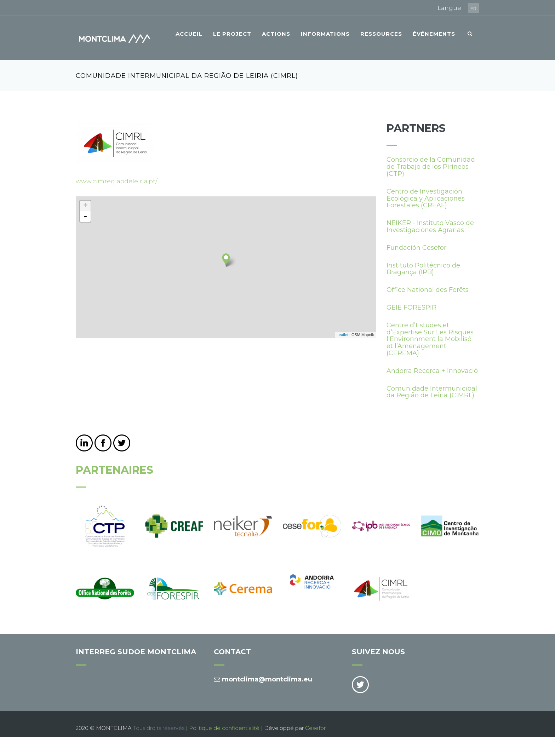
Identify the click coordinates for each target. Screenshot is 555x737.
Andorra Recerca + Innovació (432, 362)
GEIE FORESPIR (411, 299)
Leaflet (342, 326)
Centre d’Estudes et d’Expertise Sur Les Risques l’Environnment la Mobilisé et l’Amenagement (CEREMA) (430, 331)
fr (473, 8)
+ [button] (85, 197)
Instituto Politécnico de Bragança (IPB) (423, 260)
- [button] (85, 208)
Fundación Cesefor (416, 239)
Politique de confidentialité (224, 719)
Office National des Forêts (428, 282)
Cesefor (315, 719)
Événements (434, 33)
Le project (232, 33)
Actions (276, 33)
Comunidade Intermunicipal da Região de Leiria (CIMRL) (432, 383)
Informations (325, 33)
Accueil (189, 33)
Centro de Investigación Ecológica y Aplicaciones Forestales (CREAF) (426, 190)
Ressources (381, 33)
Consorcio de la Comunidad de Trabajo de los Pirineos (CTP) (431, 158)
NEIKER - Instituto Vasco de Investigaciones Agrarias (430, 218)
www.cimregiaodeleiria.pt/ (116, 173)
